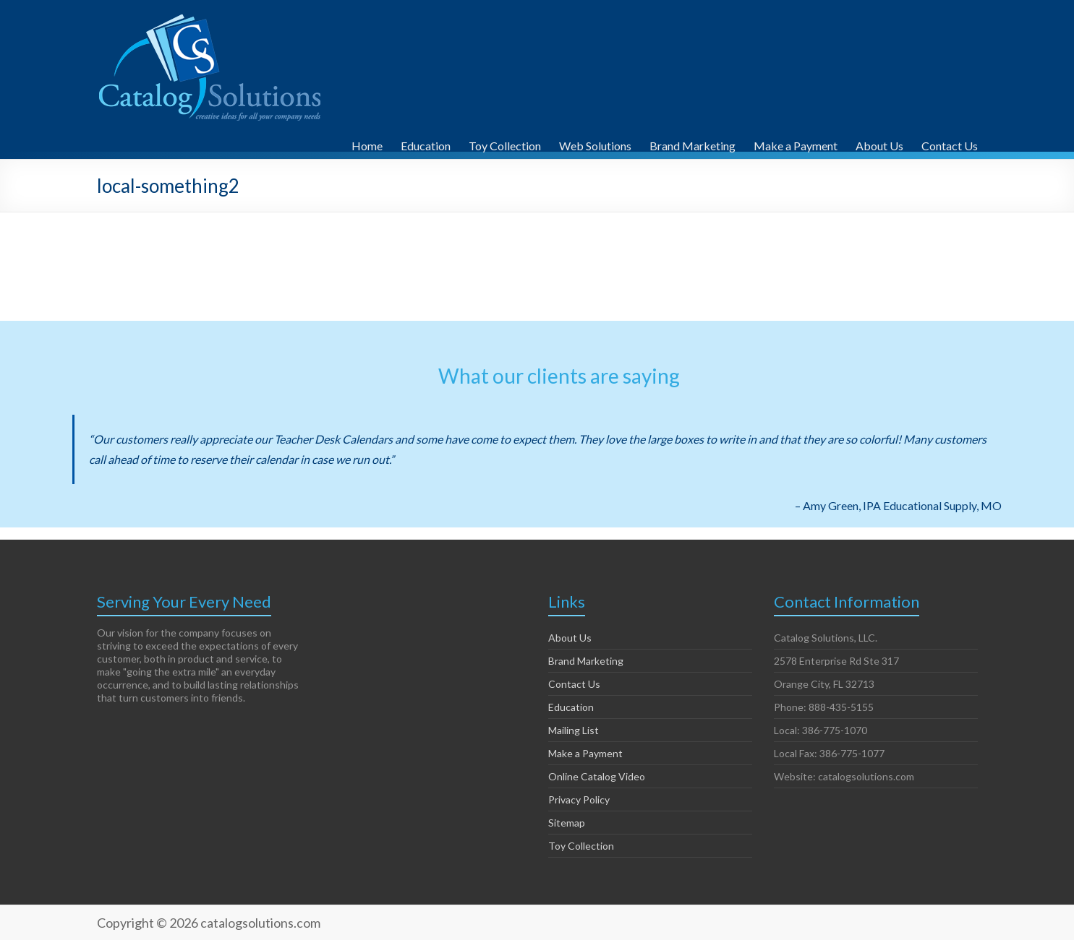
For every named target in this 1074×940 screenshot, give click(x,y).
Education (426, 144)
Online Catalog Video (596, 776)
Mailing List (573, 730)
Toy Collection (505, 144)
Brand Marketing (692, 144)
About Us (879, 144)
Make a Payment (796, 144)
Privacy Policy (579, 799)
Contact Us (949, 144)
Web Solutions (595, 144)
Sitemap (566, 822)
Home (367, 144)
